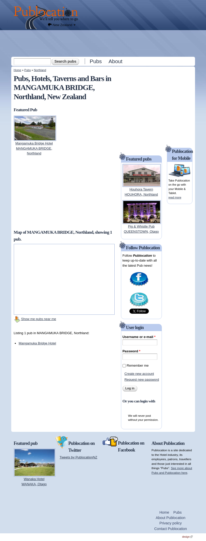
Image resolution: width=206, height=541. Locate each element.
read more (174, 197)
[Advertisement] (104, 43)
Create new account (139, 374)
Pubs (96, 61)
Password (131, 351)
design (187, 536)
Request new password (141, 379)
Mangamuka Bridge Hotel (37, 343)
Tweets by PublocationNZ (78, 457)
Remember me (138, 365)
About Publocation (170, 518)
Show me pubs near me (38, 319)
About (115, 61)
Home (17, 70)
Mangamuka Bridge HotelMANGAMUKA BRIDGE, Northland (34, 148)
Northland (40, 70)
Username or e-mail (139, 337)
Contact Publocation (170, 529)
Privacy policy (170, 523)
